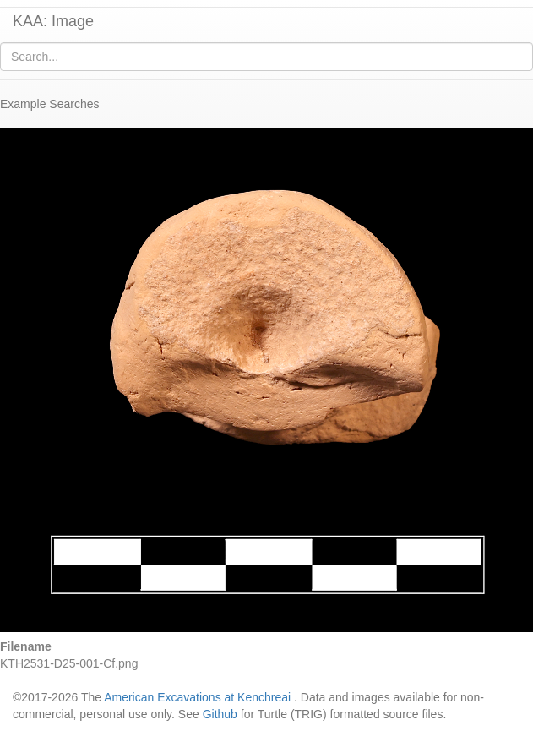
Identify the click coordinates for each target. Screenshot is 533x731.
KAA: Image (53, 21)
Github (220, 714)
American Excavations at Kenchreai (197, 697)
